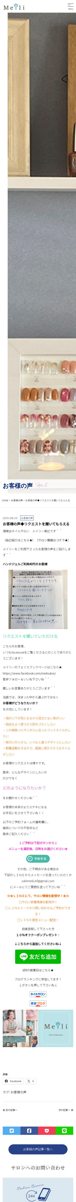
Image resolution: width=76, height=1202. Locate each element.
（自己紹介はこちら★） (19, 540)
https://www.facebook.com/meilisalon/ (29, 673)
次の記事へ (65, 1110)
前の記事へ (10, 1110)
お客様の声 (18, 1092)
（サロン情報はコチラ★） (53, 540)
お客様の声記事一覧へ (38, 1149)
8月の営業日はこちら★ (38, 970)
